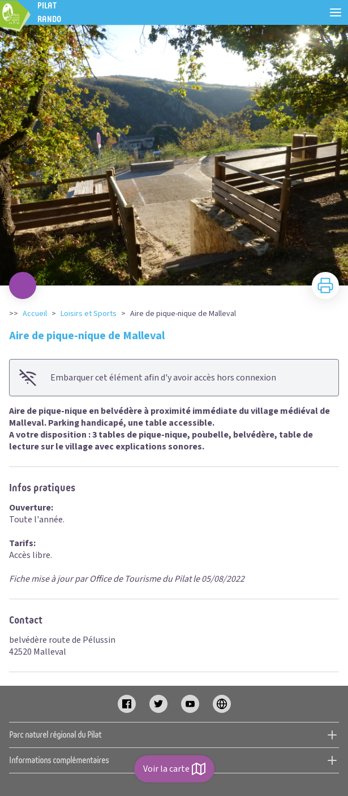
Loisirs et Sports (89, 313)
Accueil (35, 313)
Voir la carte (174, 769)
